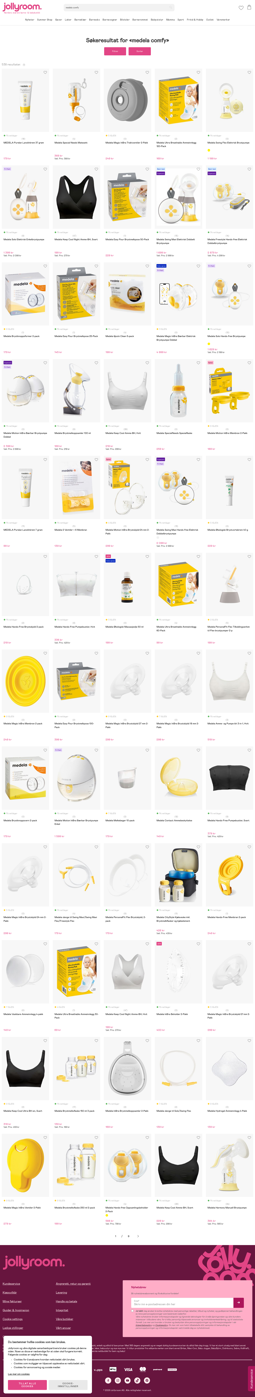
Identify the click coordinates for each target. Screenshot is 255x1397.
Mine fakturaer (12, 1301)
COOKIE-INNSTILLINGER (68, 1385)
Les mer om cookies (19, 1374)
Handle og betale (66, 1301)
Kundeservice (11, 1284)
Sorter (140, 51)
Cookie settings (13, 1319)
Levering (61, 1292)
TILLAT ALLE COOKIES (27, 1385)
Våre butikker (64, 1319)
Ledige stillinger (13, 1328)
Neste (138, 1236)
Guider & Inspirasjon (16, 1310)
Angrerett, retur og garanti (73, 1284)
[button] (241, 8)
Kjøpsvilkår (10, 1292)
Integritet (62, 1310)
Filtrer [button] (115, 51)
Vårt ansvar (63, 1328)
